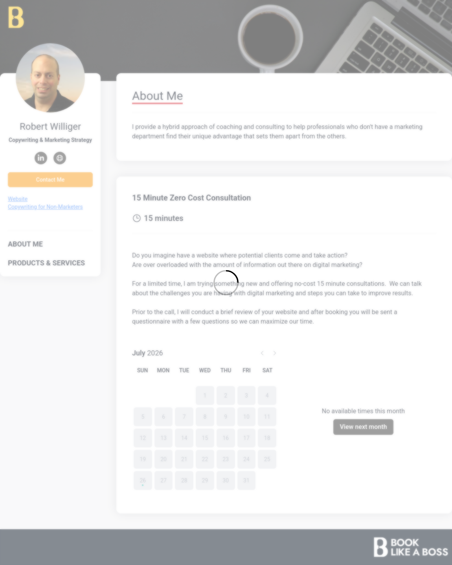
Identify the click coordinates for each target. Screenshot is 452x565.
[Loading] (226, 282)
